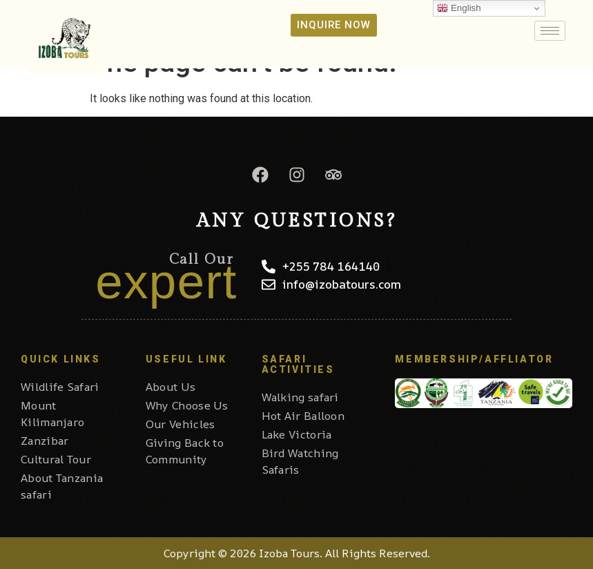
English (458, 8)
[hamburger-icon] (549, 31)
